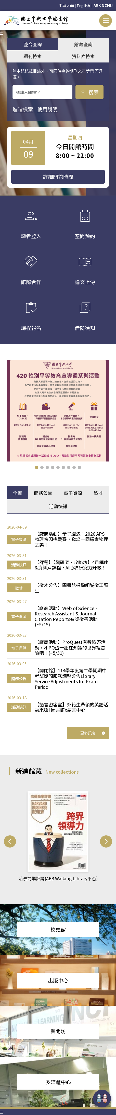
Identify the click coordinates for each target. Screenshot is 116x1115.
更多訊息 (92, 733)
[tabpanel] (58, 618)
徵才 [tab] (98, 492)
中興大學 (66, 5)
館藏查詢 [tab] (83, 44)
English (83, 5)
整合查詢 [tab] (32, 44)
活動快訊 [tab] (58, 506)
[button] (36, 467)
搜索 (90, 92)
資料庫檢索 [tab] (83, 56)
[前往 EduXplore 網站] (102, 1098)
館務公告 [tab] (43, 492)
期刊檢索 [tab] (32, 56)
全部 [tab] (17, 492)
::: (1, 14)
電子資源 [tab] (73, 492)
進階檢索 (22, 109)
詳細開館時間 (58, 176)
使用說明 (47, 109)
